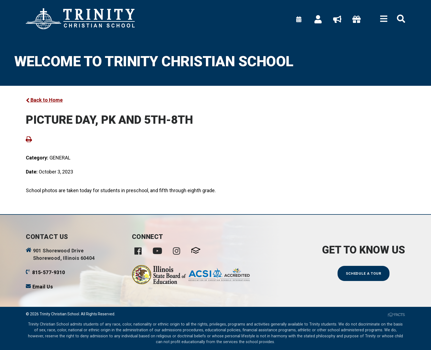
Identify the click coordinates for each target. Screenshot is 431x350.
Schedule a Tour (364, 273)
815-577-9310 (48, 272)
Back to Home (44, 100)
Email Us (42, 287)
